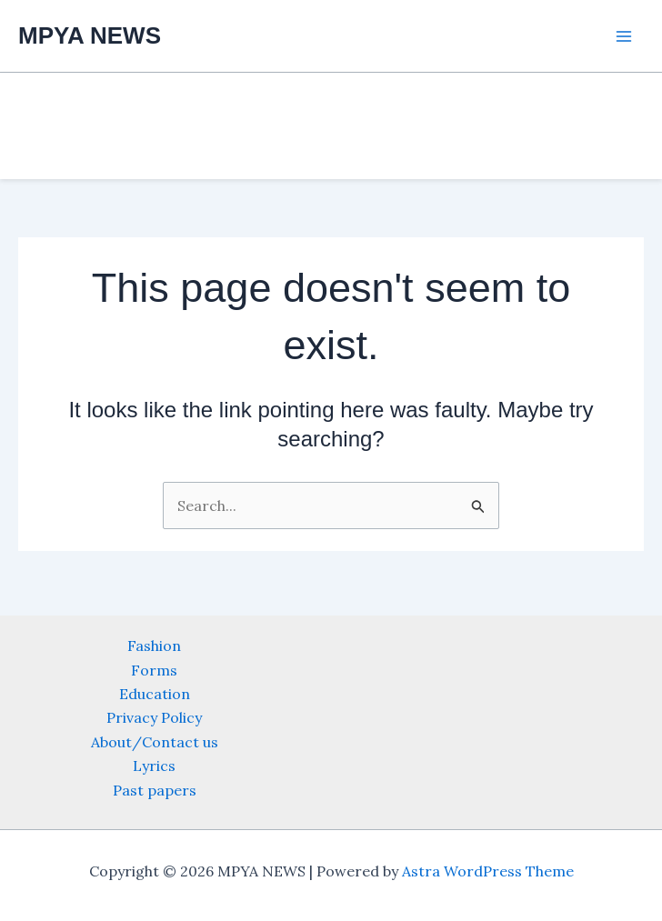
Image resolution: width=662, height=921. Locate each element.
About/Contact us (154, 742)
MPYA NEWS (89, 35)
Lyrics (154, 765)
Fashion (154, 645)
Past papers (154, 790)
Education (154, 694)
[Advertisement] (331, 123)
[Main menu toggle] (624, 36)
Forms (154, 670)
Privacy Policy (154, 717)
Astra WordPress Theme (488, 871)
